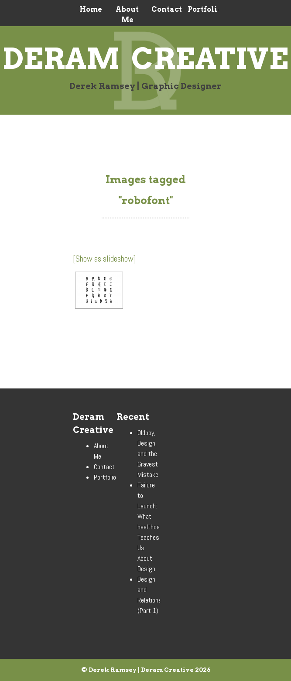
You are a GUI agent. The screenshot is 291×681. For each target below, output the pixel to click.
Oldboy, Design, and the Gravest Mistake (147, 453)
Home (90, 9)
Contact (163, 9)
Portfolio (200, 9)
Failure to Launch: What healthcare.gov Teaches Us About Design (156, 526)
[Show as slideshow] (104, 258)
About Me (127, 14)
